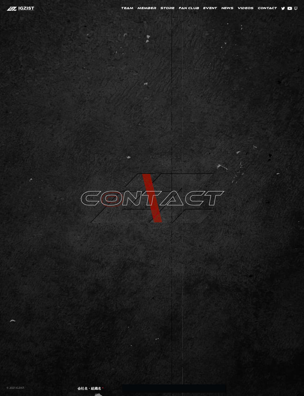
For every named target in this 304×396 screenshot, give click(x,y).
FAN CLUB (189, 8)
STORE (167, 8)
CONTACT (267, 8)
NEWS (227, 8)
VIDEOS (245, 8)
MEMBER (146, 8)
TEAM (127, 8)
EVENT (210, 8)
